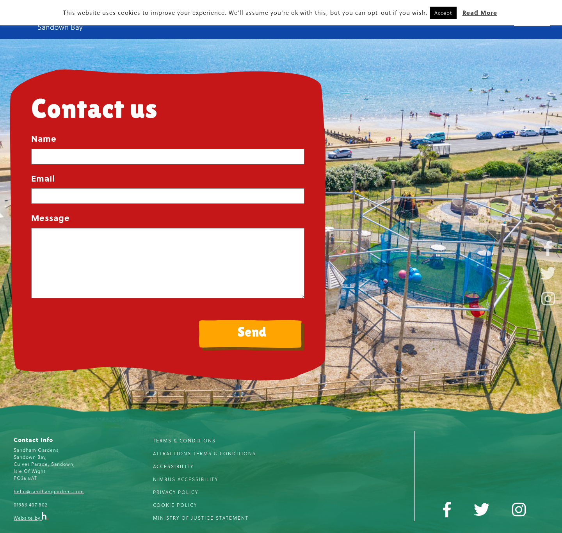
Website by (31, 517)
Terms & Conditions (184, 440)
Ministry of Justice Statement (201, 517)
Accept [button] (443, 12)
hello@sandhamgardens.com (49, 491)
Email (43, 178)
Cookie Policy (175, 504)
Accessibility (173, 466)
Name (44, 138)
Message (50, 218)
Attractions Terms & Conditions (204, 453)
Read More (479, 12)
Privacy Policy (175, 492)
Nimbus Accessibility (185, 479)
